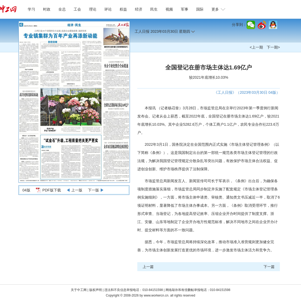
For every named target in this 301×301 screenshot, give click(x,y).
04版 (26, 190)
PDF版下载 (52, 190)
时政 (46, 9)
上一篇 (148, 267)
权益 (123, 9)
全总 (62, 9)
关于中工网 (79, 290)
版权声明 (96, 290)
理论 (92, 9)
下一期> (273, 47)
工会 (77, 9)
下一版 (93, 190)
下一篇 (269, 267)
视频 (169, 9)
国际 (200, 9)
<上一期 (256, 47)
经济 (138, 9)
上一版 (76, 190)
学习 (31, 9)
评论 (108, 9)
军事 (184, 9)
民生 (154, 9)
